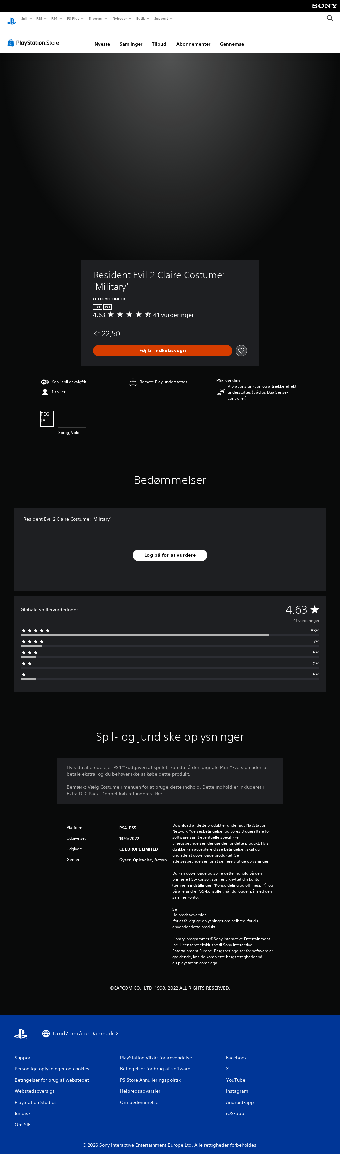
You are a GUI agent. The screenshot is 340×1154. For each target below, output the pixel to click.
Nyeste (102, 38)
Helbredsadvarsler (189, 908)
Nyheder (119, 18)
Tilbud (159, 38)
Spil (24, 18)
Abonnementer (193, 38)
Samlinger (131, 38)
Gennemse (232, 38)
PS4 (54, 18)
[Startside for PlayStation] (11, 18)
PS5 (39, 18)
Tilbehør (96, 18)
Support (161, 18)
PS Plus (73, 18)
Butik (140, 18)
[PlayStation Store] (34, 36)
